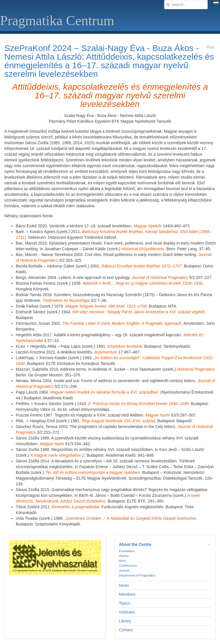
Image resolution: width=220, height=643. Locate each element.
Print (210, 47)
